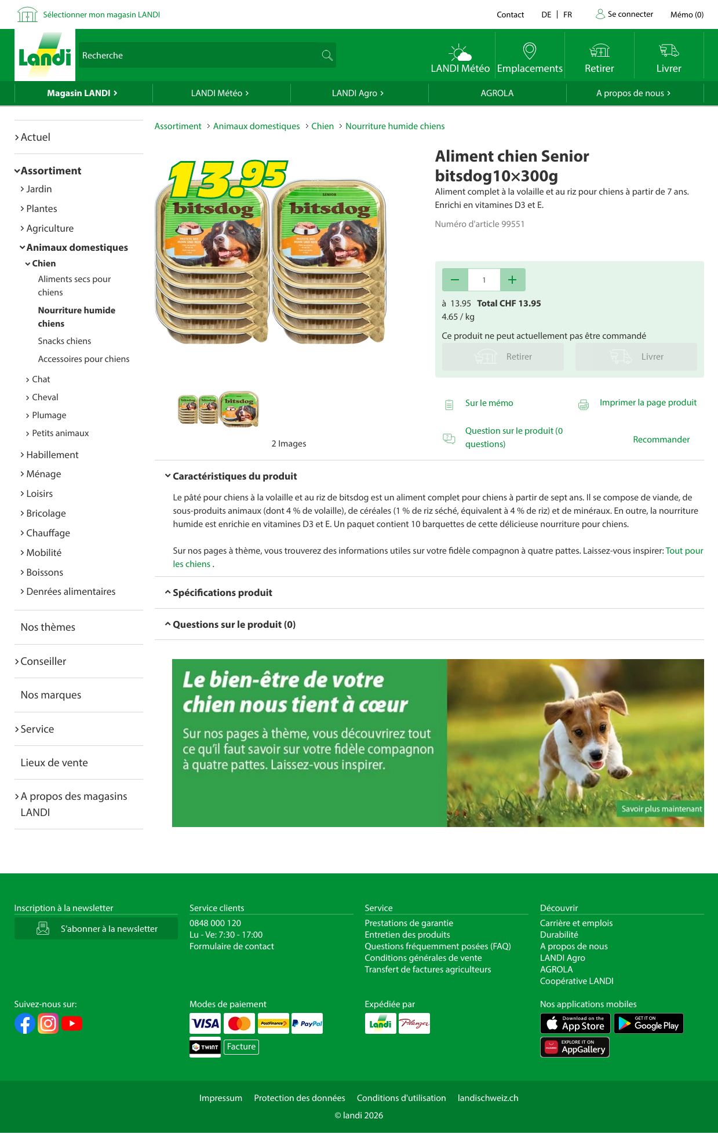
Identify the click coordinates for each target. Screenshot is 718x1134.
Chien (44, 263)
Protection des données (299, 1098)
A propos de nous (630, 93)
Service (37, 729)
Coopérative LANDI (577, 981)
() (687, 14)
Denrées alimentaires (71, 591)
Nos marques (51, 694)
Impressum (220, 1098)
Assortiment (51, 170)
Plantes (42, 208)
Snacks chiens (65, 341)
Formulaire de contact (231, 946)
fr (567, 14)
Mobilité (44, 552)
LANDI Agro (354, 93)
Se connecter (630, 13)
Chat (41, 379)
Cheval (45, 397)
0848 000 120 (215, 923)
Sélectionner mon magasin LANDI (102, 14)
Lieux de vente (54, 762)
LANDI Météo (217, 93)
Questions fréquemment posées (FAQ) (438, 946)
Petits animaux (60, 433)
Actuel (35, 137)
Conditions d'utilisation (401, 1098)
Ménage (44, 473)
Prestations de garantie (409, 923)
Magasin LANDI (78, 93)
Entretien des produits (407, 935)
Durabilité (559, 935)
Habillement (53, 454)
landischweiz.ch (488, 1098)
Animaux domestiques (78, 247)
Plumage (49, 415)
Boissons (45, 572)
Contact (510, 14)
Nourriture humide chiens (394, 126)
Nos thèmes (48, 627)
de (547, 14)
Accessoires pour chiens (84, 359)
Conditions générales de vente (423, 958)
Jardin (39, 188)
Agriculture (50, 228)
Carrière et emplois (576, 923)
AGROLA (497, 93)
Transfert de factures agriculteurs (428, 969)
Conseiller (44, 661)
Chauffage (49, 532)
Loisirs (40, 493)
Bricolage (46, 513)
